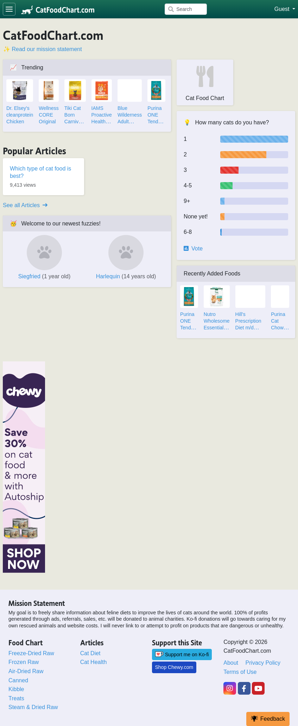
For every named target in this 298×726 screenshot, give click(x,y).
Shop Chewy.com (174, 667)
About (230, 663)
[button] (284, 9)
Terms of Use (239, 672)
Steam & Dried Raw (33, 707)
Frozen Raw (23, 662)
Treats (16, 698)
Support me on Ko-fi (182, 654)
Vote (193, 249)
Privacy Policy (263, 663)
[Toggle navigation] (9, 9)
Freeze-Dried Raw (31, 653)
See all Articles (25, 205)
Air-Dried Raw (26, 671)
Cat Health (93, 662)
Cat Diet (90, 653)
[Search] (186, 9)
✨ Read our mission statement (42, 49)
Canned (18, 680)
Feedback (268, 719)
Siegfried (44, 276)
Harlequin (126, 276)
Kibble (16, 689)
